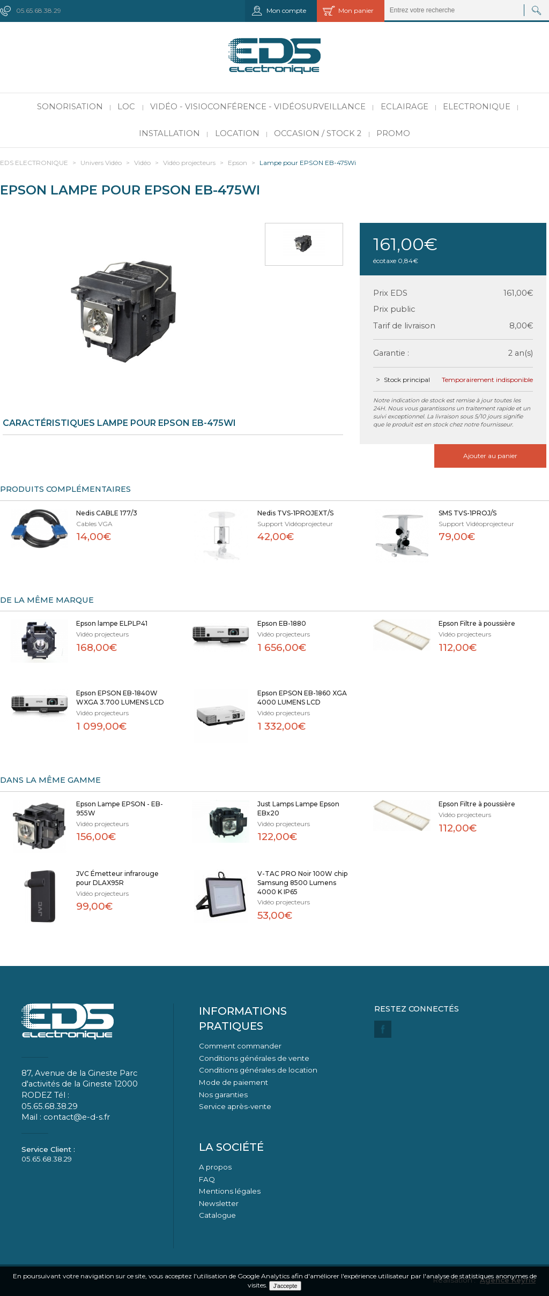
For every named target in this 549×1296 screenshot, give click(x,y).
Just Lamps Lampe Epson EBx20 (298, 808)
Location (237, 133)
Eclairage (404, 106)
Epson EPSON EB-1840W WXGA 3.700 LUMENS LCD (120, 697)
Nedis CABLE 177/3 (106, 513)
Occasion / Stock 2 (317, 133)
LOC (126, 106)
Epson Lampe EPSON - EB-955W (119, 808)
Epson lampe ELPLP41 (111, 623)
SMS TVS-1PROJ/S (467, 513)
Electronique (476, 106)
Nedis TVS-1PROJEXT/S (295, 513)
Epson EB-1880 (281, 623)
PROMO (393, 133)
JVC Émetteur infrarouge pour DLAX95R (117, 878)
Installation (169, 133)
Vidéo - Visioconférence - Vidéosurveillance (258, 106)
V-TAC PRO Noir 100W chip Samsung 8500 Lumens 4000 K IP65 (302, 883)
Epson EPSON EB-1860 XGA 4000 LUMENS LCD (302, 697)
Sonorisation (70, 106)
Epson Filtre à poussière (477, 623)
